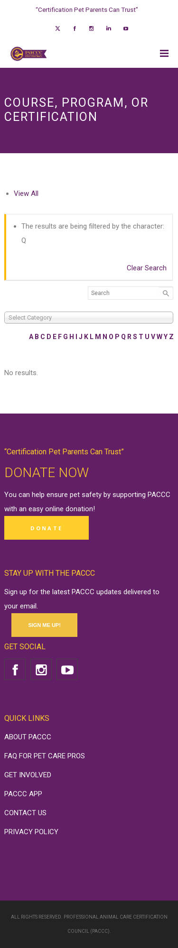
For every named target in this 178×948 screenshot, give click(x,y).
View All (26, 193)
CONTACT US (25, 813)
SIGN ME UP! (44, 625)
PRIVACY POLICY (31, 832)
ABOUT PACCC (27, 737)
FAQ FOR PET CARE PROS (44, 756)
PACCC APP (23, 794)
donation (79, 509)
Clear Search (147, 268)
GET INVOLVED (27, 775)
